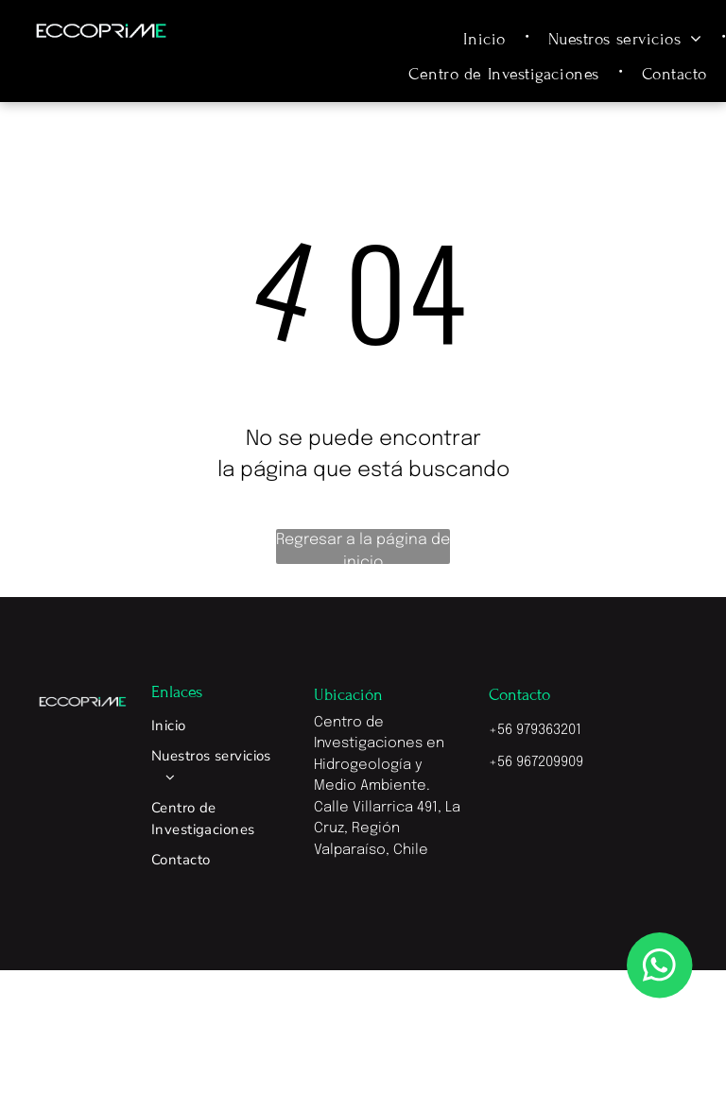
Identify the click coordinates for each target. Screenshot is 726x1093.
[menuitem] (486, 38)
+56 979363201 (535, 730)
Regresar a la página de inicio (363, 548)
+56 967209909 (536, 762)
